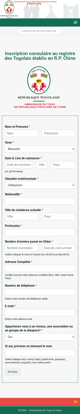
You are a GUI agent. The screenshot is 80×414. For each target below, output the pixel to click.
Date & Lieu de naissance (23, 158)
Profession (13, 226)
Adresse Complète (18, 262)
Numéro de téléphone (21, 285)
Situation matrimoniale (21, 179)
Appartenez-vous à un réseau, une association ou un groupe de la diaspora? (39, 328)
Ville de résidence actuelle (24, 210)
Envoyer (12, 371)
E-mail (10, 306)
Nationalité (13, 194)
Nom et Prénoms (17, 127)
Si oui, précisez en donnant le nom (28, 346)
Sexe (9, 142)
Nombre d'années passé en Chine (29, 241)
